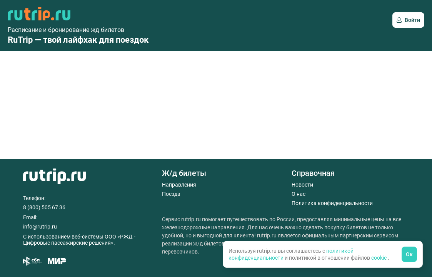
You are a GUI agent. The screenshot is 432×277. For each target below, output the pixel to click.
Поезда (171, 194)
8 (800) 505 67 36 (44, 207)
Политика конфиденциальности (332, 203)
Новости (302, 185)
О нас (298, 194)
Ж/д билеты (184, 173)
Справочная (313, 173)
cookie (379, 258)
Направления (179, 185)
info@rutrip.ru (40, 227)
